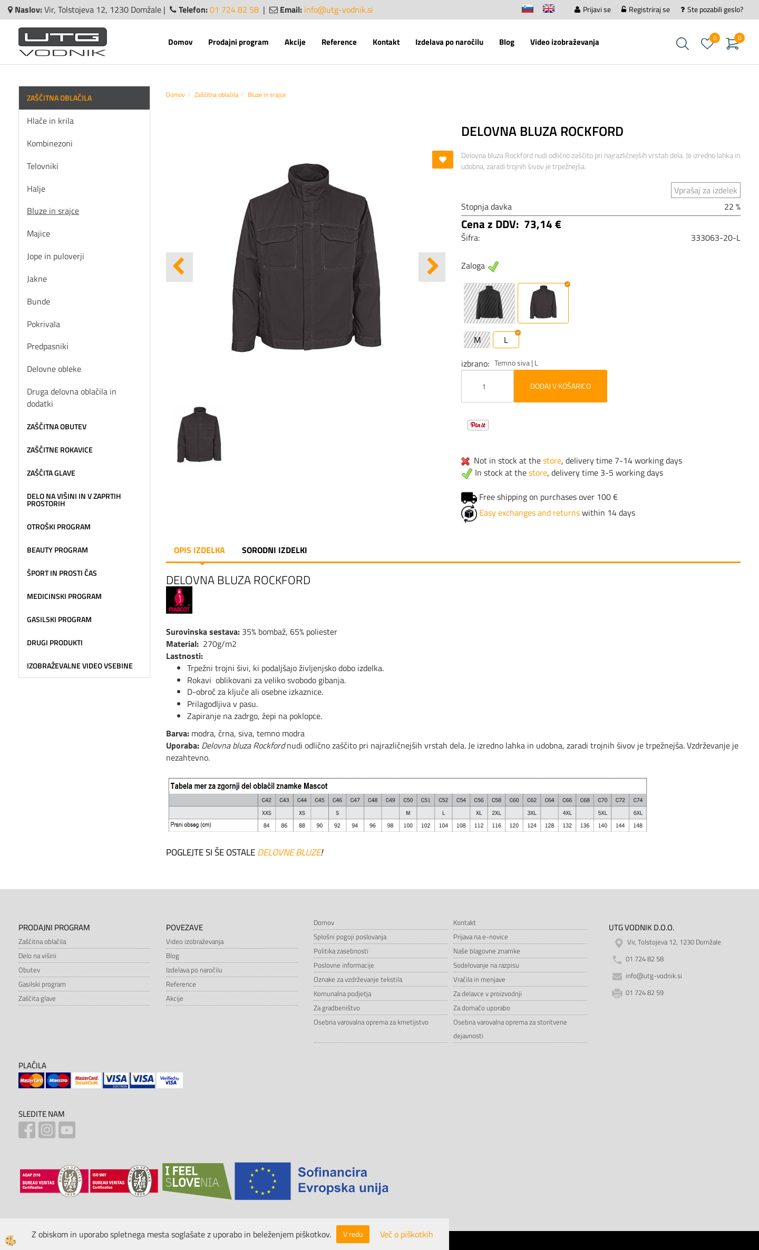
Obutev (29, 969)
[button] (432, 267)
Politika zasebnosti (341, 951)
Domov (180, 42)
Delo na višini (37, 955)
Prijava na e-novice (480, 936)
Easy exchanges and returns (529, 512)
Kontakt (386, 42)
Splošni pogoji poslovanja (350, 936)
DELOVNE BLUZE (288, 852)
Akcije (295, 42)
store (552, 460)
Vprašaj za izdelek (705, 190)
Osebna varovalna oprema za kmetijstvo (371, 1022)
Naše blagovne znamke (486, 951)
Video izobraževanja (564, 42)
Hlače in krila (50, 120)
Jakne (37, 278)
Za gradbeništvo (337, 1007)
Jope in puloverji (55, 256)
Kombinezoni (50, 143)
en (553, 10)
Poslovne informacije (344, 965)
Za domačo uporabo (481, 1007)
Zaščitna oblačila (216, 95)
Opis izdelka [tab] (199, 550)
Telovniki (43, 166)
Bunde (38, 301)
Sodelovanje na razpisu (486, 965)
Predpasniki (48, 346)
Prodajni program (238, 42)
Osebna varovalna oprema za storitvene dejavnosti (510, 1029)
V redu (353, 1233)
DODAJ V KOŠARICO (560, 385)
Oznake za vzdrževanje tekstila (358, 979)
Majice (38, 233)
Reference (339, 42)
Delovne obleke (54, 368)
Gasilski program (42, 984)
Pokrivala (43, 324)
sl (532, 10)
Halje (36, 188)
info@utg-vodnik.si (338, 9)
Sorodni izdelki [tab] (274, 550)
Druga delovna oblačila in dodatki (71, 397)
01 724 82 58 (234, 9)
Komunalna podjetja (342, 993)
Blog (506, 42)
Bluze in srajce (53, 210)
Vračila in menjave (479, 979)
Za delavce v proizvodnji (487, 993)
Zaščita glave (37, 998)
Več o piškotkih (406, 1234)
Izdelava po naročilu (449, 42)
